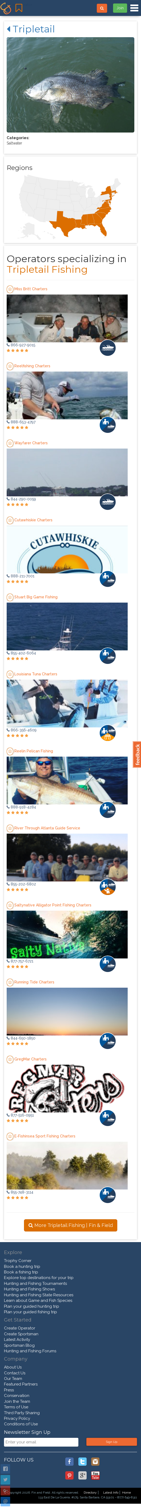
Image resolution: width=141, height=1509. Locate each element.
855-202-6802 (21, 884)
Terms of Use (16, 1407)
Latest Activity (17, 1339)
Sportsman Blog (19, 1345)
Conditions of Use (21, 1424)
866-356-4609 (22, 730)
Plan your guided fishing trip (30, 1312)
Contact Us (14, 1373)
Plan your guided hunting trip (31, 1306)
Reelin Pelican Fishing (33, 751)
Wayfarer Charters (31, 443)
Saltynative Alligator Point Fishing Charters (52, 905)
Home (126, 1492)
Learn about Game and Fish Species (38, 1300)
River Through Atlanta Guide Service (47, 828)
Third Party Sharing (22, 1412)
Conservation (16, 1395)
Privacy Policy (17, 1418)
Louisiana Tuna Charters (35, 674)
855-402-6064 (21, 653)
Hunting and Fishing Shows (29, 1289)
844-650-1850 (21, 1038)
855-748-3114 (20, 1192)
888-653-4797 (21, 422)
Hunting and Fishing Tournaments (35, 1283)
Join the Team (17, 1401)
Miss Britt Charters (30, 289)
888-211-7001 (20, 576)
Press (9, 1390)
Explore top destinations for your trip (39, 1277)
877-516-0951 (20, 1115)
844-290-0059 (21, 499)
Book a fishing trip (21, 1272)
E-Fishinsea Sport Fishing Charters (44, 1136)
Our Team (13, 1378)
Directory (90, 1492)
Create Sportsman (21, 1334)
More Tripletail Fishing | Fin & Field (71, 1225)
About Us (13, 1367)
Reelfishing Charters (32, 366)
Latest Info (110, 1492)
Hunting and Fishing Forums (30, 1351)
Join (120, 8)
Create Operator (19, 1328)
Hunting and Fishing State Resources (38, 1295)
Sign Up (111, 1442)
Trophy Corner (17, 1260)
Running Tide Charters (34, 982)
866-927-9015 (21, 345)
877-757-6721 (20, 961)
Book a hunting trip (22, 1266)
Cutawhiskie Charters (33, 520)
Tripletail (31, 29)
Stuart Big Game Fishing (36, 597)
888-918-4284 (21, 807)
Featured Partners (21, 1384)
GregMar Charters (30, 1059)
